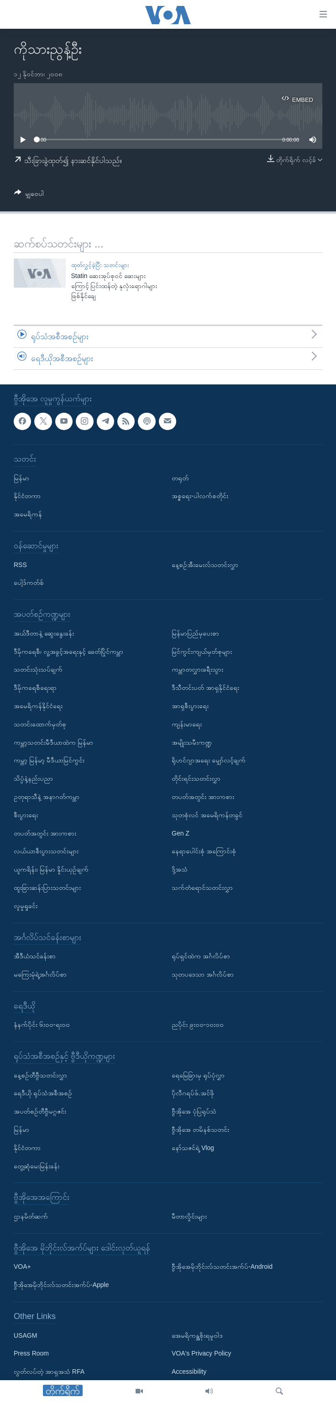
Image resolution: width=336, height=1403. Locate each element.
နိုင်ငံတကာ (27, 495)
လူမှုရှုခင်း (25, 905)
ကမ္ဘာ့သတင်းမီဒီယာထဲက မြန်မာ (53, 742)
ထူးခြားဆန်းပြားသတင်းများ (47, 887)
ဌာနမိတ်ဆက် (31, 1216)
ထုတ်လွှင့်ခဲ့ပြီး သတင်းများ (100, 265)
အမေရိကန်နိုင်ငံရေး (38, 705)
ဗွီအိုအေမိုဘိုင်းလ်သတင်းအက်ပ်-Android (222, 1266)
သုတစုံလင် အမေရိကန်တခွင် (207, 814)
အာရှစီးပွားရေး (190, 705)
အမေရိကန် (28, 514)
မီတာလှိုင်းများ (189, 1216)
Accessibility (189, 1371)
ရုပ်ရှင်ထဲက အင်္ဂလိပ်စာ (201, 956)
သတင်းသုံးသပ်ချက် (38, 669)
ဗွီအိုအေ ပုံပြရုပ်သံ (194, 1111)
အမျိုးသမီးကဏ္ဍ (192, 742)
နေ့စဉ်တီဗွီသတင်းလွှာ (40, 1074)
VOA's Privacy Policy (201, 1353)
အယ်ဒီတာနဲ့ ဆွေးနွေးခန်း (44, 632)
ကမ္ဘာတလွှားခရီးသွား (197, 669)
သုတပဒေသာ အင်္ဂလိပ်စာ (203, 974)
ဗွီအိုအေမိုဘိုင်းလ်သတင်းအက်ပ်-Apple (61, 1284)
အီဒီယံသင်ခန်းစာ (35, 956)
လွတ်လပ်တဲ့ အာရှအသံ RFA (49, 1371)
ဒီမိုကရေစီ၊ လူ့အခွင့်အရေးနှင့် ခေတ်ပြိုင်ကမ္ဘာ (68, 651)
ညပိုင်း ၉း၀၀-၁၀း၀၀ (198, 1024)
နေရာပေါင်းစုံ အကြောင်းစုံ (204, 851)
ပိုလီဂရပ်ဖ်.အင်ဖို (193, 1093)
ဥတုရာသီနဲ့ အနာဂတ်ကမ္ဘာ (46, 796)
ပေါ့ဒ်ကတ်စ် (29, 582)
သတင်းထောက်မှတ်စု (40, 723)
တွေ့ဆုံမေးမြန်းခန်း (36, 1165)
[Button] (29, 195)
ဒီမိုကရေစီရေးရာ (35, 687)
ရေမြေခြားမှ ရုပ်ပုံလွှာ (198, 1074)
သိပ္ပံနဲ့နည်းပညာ (33, 778)
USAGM (25, 1335)
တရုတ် (180, 477)
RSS (20, 564)
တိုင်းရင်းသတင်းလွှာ (196, 778)
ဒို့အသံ (180, 869)
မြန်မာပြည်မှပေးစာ (195, 632)
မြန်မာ (21, 477)
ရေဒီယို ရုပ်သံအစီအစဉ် (43, 1093)
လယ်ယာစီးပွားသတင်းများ (46, 851)
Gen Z (180, 832)
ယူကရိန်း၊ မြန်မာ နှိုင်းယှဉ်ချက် (51, 869)
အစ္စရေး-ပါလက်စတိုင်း (200, 495)
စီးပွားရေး (26, 814)
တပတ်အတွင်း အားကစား (45, 832)
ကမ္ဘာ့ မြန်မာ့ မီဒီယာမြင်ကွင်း (49, 760)
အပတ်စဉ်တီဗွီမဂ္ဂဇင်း (40, 1111)
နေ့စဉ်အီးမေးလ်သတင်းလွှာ (205, 564)
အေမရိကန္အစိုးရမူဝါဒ (197, 1335)
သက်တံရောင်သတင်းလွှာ (202, 887)
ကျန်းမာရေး (187, 723)
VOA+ (22, 1266)
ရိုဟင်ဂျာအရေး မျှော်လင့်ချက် (209, 760)
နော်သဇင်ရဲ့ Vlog (193, 1147)
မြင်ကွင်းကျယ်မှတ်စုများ (202, 651)
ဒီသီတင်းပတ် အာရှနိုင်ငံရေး (205, 687)
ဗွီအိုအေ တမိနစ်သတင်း (200, 1129)
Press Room (31, 1353)
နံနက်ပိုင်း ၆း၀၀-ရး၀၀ (42, 1024)
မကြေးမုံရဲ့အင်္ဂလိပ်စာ (40, 974)
